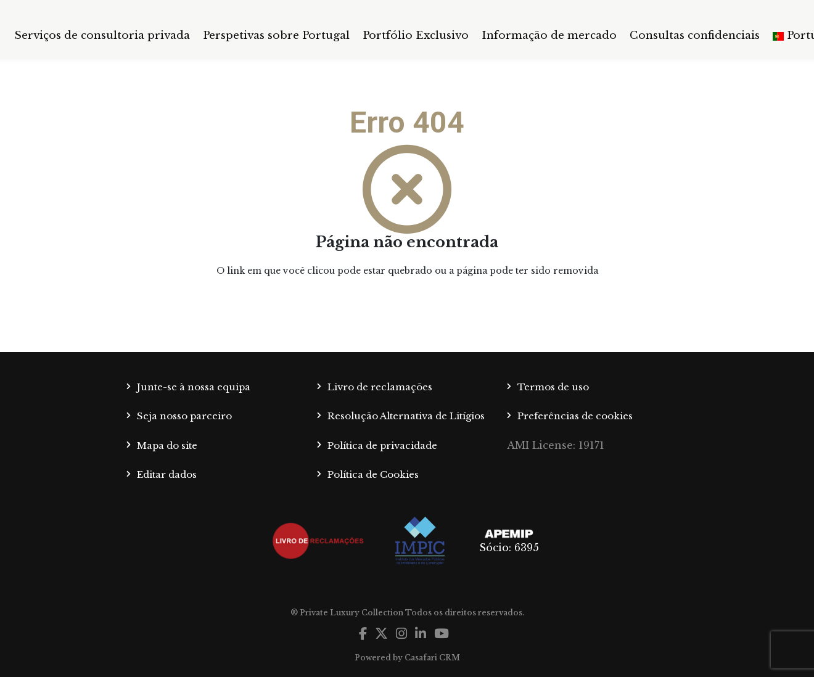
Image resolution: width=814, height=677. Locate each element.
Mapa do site (167, 445)
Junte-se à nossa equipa (193, 387)
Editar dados (167, 474)
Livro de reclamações (379, 387)
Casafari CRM (432, 657)
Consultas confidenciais (695, 35)
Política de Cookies (373, 474)
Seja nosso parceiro (184, 416)
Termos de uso (553, 387)
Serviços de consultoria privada (102, 35)
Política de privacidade (382, 445)
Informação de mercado (549, 35)
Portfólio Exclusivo (416, 35)
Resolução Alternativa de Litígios (406, 416)
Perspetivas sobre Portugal (276, 35)
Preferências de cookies (575, 416)
